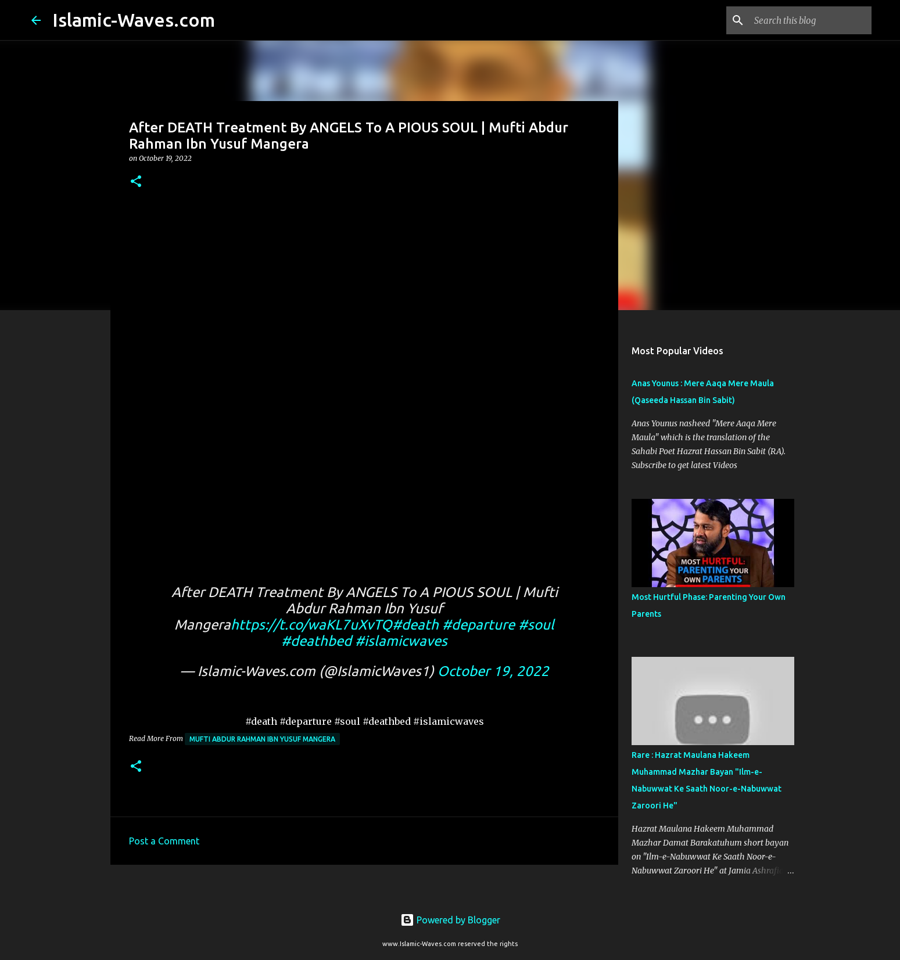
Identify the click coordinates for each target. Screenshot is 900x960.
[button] (136, 182)
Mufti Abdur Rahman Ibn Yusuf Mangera (262, 739)
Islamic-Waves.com (133, 19)
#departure (478, 624)
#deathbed (316, 641)
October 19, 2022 (493, 671)
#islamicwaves (401, 641)
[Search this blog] (811, 20)
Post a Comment (164, 841)
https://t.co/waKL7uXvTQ (311, 624)
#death (415, 624)
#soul (536, 624)
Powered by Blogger (450, 920)
